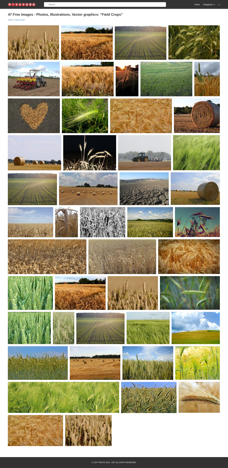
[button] (219, 5)
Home (197, 4)
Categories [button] (209, 4)
